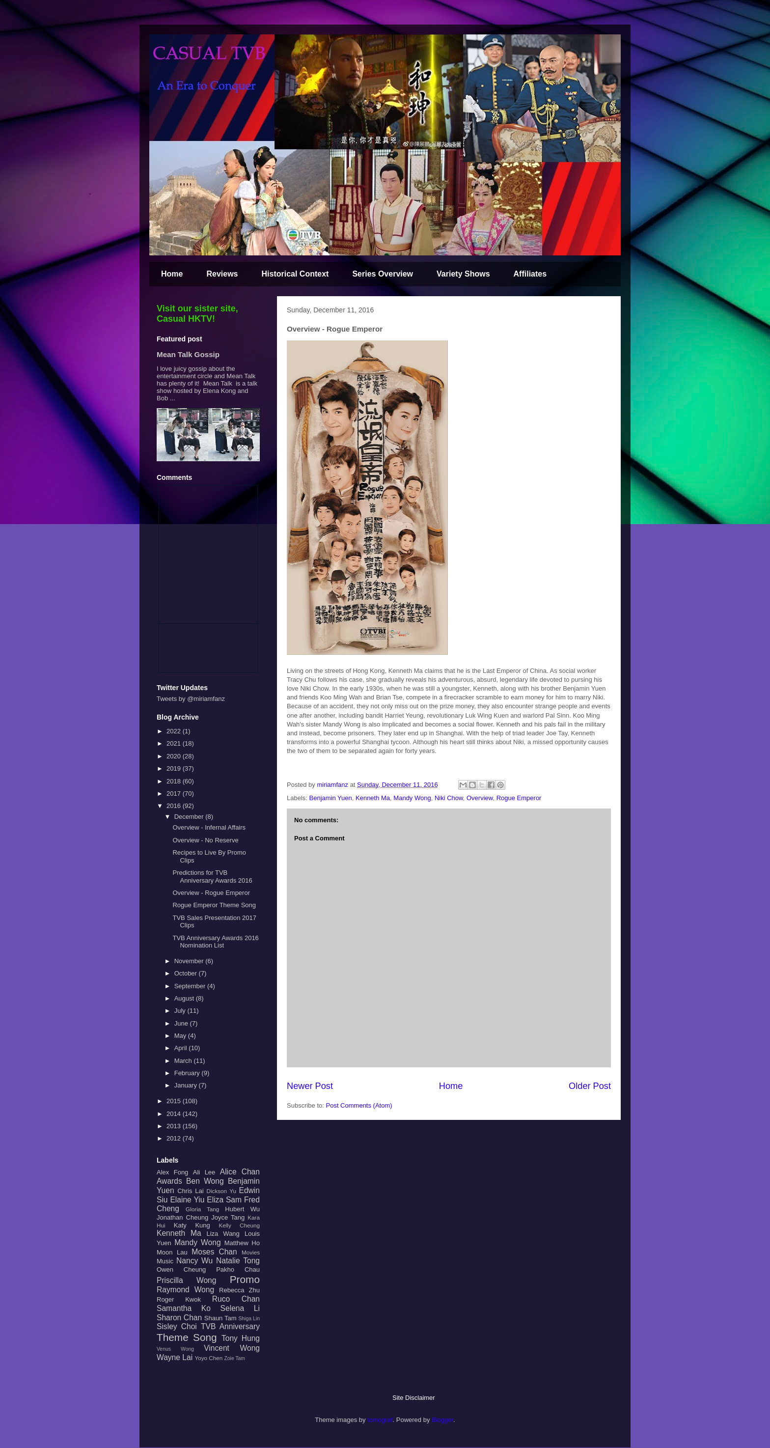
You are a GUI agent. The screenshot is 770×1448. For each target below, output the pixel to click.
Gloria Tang (202, 1209)
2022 (174, 731)
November (190, 961)
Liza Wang (222, 1233)
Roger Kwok (179, 1299)
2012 (174, 1138)
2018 (174, 781)
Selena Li (240, 1308)
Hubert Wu (242, 1209)
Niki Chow (449, 798)
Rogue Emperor (519, 798)
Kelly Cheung (239, 1225)
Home (172, 274)
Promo (245, 1279)
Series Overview (382, 274)
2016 (174, 805)
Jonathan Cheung (182, 1217)
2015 (174, 1101)
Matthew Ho (242, 1243)
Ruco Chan (236, 1299)
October (186, 973)
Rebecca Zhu (239, 1290)
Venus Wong (175, 1349)
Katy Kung (192, 1225)
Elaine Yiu (187, 1200)
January (186, 1085)
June (182, 1023)
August (185, 998)
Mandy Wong (412, 798)
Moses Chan (214, 1252)
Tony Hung (240, 1338)
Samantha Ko (184, 1308)
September (190, 986)
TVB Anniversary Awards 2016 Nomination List (215, 941)
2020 (174, 756)
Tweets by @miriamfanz (191, 698)
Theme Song (187, 1337)
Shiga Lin (249, 1318)
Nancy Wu (194, 1260)
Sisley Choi (177, 1326)
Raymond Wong (185, 1289)
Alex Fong (172, 1172)
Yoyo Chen (208, 1358)
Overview (480, 798)
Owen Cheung (181, 1269)
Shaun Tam (220, 1318)
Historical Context (295, 274)
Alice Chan (240, 1172)
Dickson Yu (222, 1191)
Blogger (442, 1419)
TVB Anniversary (230, 1326)
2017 (174, 793)
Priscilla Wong (186, 1280)
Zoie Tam (234, 1358)
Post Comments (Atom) (359, 1105)
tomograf (379, 1419)
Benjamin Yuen (330, 798)
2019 (174, 768)
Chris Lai (190, 1191)
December (190, 816)
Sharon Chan (179, 1317)
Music (165, 1261)
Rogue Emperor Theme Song (214, 905)
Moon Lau (172, 1252)
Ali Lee (204, 1172)
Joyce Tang (228, 1217)
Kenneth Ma (373, 798)
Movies (251, 1252)
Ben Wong (205, 1181)
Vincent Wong (232, 1348)
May (181, 1035)
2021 (174, 743)
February (188, 1073)
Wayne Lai (174, 1357)
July (181, 1010)
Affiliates (530, 274)
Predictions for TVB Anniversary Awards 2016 (212, 876)
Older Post (590, 1086)
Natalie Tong (238, 1260)
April (181, 1048)
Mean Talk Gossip (188, 354)
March (184, 1060)
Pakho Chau (238, 1269)
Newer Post (310, 1086)
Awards (169, 1181)
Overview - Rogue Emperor (211, 892)
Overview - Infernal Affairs (209, 827)
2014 (174, 1113)
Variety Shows (463, 274)
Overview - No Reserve (205, 840)
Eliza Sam (224, 1200)
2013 (174, 1126)
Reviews (222, 274)
